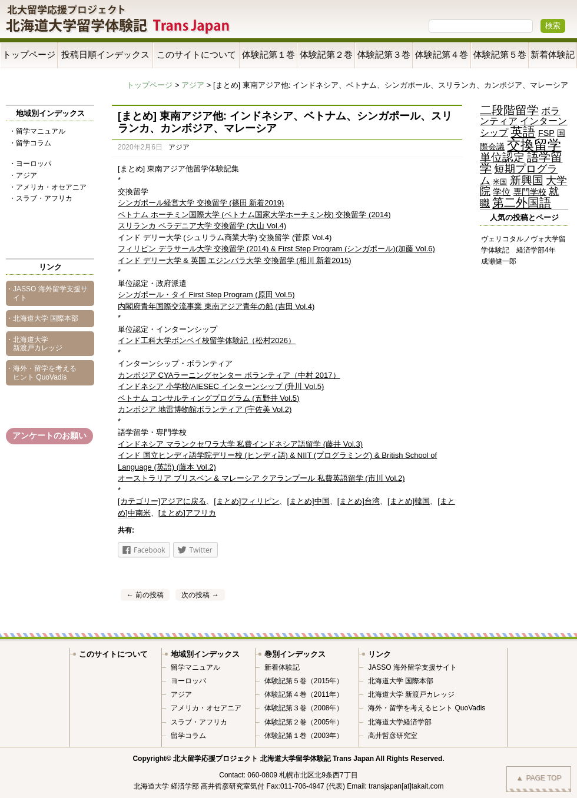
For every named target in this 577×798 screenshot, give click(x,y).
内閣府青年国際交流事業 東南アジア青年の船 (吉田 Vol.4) (216, 306)
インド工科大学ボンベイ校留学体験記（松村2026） (207, 340)
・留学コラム (30, 143)
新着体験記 (552, 54)
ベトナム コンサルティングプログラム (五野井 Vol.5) (208, 398)
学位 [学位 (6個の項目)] (501, 192)
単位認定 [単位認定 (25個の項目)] (502, 157)
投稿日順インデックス (105, 54)
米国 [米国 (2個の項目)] (500, 182)
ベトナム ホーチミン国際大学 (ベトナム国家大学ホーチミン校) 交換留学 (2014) (254, 214)
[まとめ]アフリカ (187, 512)
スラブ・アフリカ (199, 722)
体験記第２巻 (326, 54)
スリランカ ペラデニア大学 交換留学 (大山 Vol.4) (202, 225)
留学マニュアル (195, 667)
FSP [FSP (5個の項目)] (546, 133)
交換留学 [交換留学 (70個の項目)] (534, 144)
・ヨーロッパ (30, 163)
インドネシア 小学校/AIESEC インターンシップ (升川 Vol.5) (221, 386)
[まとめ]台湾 (358, 501)
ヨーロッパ (188, 681)
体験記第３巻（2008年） (304, 708)
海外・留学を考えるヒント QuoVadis (426, 708)
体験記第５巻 (499, 54)
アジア (192, 85)
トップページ (28, 54)
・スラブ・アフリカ (40, 198)
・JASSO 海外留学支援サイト (47, 293)
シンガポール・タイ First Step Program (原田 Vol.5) (206, 294)
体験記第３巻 (383, 54)
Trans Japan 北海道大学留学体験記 (118, 20)
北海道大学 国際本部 (400, 681)
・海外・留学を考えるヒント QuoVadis (41, 372)
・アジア (23, 175)
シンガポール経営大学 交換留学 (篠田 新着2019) (201, 202)
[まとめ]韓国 (408, 501)
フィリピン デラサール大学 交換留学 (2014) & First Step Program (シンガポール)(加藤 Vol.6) (276, 248)
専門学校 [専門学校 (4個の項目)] (529, 192)
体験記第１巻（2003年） (304, 736)
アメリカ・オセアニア (206, 708)
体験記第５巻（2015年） (304, 681)
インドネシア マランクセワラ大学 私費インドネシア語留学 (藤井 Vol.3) (240, 444)
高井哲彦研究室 (392, 736)
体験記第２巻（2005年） (304, 722)
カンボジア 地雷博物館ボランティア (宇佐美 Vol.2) (204, 409)
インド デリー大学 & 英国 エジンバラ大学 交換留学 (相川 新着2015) (234, 260)
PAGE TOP (539, 778)
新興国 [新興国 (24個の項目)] (526, 180)
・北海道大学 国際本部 (42, 318)
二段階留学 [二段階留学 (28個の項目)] (509, 110)
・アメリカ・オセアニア (48, 187)
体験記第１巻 (268, 54)
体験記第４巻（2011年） (304, 694)
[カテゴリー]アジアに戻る (162, 501)
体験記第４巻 (441, 54)
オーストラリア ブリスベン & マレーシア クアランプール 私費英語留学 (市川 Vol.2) (261, 478)
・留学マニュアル (37, 131)
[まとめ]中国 (308, 501)
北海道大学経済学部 (400, 722)
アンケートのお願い (49, 435)
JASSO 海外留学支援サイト (412, 667)
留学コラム (188, 736)
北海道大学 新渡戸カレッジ (411, 694)
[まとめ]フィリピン (246, 501)
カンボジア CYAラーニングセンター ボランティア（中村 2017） (229, 375)
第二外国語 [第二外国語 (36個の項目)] (521, 202)
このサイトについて (196, 54)
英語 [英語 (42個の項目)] (522, 131)
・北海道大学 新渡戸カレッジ (34, 343)
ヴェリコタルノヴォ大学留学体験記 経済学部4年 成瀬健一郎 (523, 250)
